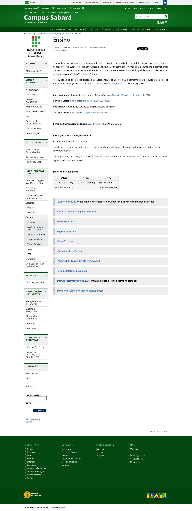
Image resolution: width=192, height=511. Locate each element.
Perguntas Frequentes (71, 458)
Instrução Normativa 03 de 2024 (73, 281)
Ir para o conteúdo (31, 8)
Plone (62, 507)
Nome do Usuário (33, 395)
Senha (28, 403)
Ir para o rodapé (77, 8)
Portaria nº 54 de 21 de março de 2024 (131, 95)
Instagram (166, 22)
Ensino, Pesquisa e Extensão (62, 34)
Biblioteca (31, 465)
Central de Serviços (35, 471)
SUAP (96, 29)
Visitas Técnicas (65, 241)
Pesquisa (31, 458)
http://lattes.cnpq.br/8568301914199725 (90, 112)
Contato (135, 29)
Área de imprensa (109, 29)
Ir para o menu (47, 8)
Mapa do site (162, 8)
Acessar (30, 386)
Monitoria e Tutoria (66, 221)
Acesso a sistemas (64, 29)
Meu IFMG (79, 29)
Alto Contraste (147, 8)
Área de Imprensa (69, 462)
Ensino (30, 455)
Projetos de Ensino (66, 231)
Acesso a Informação (36, 474)
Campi (30, 478)
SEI (88, 29)
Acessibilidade (131, 8)
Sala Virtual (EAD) (160, 29)
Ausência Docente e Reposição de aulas (77, 211)
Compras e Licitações (36, 468)
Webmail (146, 29)
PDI (51, 29)
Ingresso (31, 452)
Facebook (159, 22)
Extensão (31, 462)
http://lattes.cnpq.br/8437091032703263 (90, 101)
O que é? (134, 449)
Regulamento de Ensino (69, 251)
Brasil (33, 2)
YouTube (162, 22)
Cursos (30, 449)
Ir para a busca (62, 8)
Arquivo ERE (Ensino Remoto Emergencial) (78, 261)
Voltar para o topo (159, 431)
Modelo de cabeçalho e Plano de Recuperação (80, 290)
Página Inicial (43, 34)
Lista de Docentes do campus (72, 271)
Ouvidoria (124, 29)
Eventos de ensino (67, 201)
